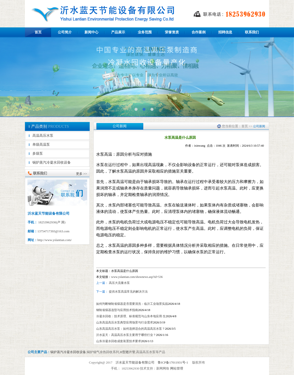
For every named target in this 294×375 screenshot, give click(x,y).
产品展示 (118, 32)
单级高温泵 (41, 144)
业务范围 (145, 32)
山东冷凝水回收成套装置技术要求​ (118, 341)
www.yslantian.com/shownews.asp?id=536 (137, 277)
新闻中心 (91, 32)
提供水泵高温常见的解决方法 (128, 291)
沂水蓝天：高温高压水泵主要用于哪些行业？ (126, 335)
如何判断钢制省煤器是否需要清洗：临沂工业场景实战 (132, 304)
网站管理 (176, 368)
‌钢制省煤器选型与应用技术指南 (117, 310)
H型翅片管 (127, 352)
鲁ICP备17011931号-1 (173, 362)
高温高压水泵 (42, 135)
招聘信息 (225, 32)
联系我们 (252, 32)
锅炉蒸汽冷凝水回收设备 (51, 162)
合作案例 (199, 32)
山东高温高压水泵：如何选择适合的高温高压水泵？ (130, 328)
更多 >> (81, 174)
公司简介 (65, 32)
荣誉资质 (172, 32)
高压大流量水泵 (119, 283)
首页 (38, 32)
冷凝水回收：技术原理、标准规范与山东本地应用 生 (131, 316)
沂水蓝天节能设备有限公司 (135, 362)
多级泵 (37, 153)
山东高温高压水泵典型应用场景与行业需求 (124, 322)
